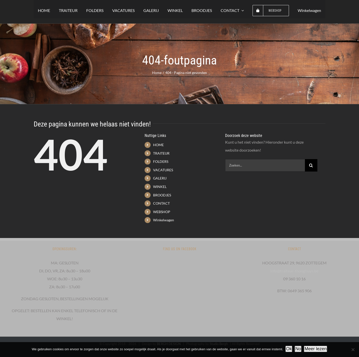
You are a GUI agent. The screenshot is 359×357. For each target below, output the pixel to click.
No (298, 348)
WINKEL (160, 186)
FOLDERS (160, 161)
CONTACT (161, 203)
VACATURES (163, 170)
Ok (289, 348)
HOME (158, 145)
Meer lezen (315, 348)
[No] (352, 349)
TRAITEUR (161, 153)
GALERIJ (160, 178)
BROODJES (162, 195)
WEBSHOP (161, 212)
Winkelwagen (163, 220)
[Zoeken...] (265, 165)
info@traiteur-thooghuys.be (294, 270)
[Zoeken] (311, 165)
